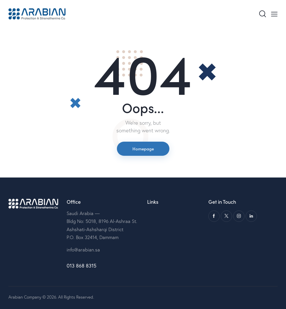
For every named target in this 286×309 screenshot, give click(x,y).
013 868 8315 (81, 265)
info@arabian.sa (83, 250)
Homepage (143, 149)
